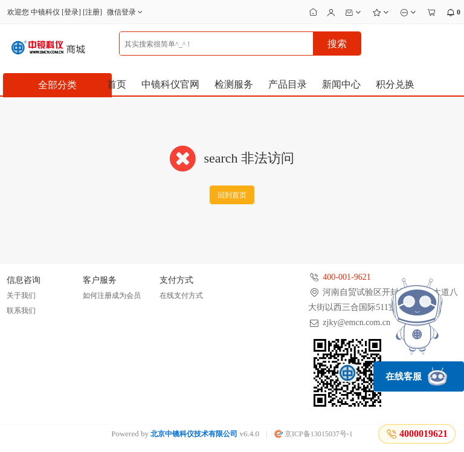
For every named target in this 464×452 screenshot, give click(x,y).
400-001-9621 (346, 277)
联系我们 (21, 310)
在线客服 (416, 376)
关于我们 (21, 295)
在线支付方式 (181, 295)
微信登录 (126, 12)
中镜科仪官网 (170, 84)
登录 (71, 12)
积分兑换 (395, 84)
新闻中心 (341, 84)
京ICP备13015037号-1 (313, 434)
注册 (92, 12)
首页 (116, 84)
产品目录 (287, 84)
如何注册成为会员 (112, 295)
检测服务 (233, 84)
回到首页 (232, 195)
